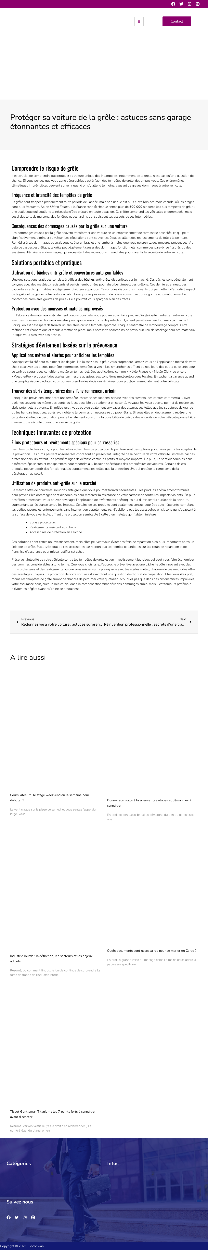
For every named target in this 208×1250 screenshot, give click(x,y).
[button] (52, 1173)
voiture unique (84, 176)
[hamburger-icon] (139, 21)
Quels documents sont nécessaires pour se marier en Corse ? (151, 950)
